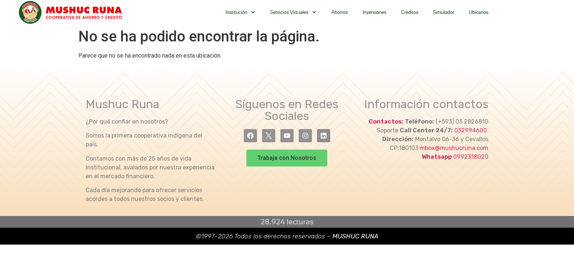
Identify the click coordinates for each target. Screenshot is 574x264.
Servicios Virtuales (293, 12)
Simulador (443, 12)
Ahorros (339, 12)
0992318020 (470, 156)
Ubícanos (479, 12)
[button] (286, 158)
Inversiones (374, 12)
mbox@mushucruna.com (454, 147)
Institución (240, 12)
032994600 (471, 130)
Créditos (409, 12)
